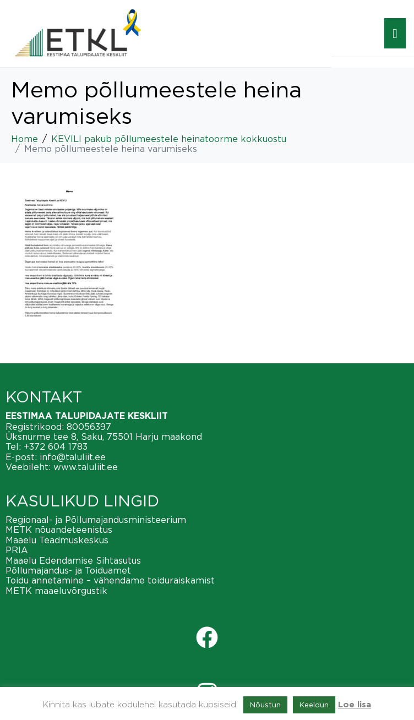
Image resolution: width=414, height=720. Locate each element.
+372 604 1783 (56, 446)
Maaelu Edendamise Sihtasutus (73, 560)
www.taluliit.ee (85, 467)
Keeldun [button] (314, 704)
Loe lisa (354, 705)
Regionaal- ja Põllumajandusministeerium (96, 520)
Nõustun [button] (265, 704)
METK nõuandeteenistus (59, 529)
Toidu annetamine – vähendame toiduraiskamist (110, 580)
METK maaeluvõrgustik (56, 591)
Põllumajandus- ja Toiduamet (68, 570)
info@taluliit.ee (73, 457)
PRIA (17, 550)
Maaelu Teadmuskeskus (57, 540)
